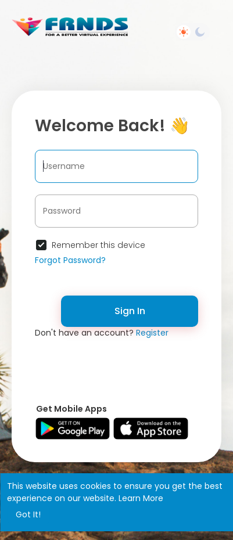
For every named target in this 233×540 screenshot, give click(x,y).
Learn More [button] (141, 498)
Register (152, 333)
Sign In (129, 311)
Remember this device (98, 245)
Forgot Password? (70, 260)
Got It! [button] (28, 514)
